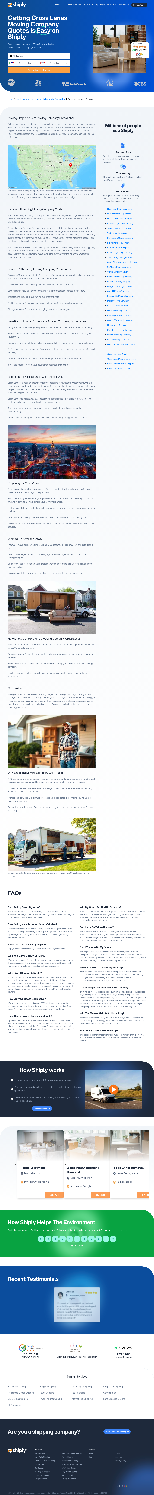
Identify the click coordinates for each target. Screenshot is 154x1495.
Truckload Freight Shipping (45, 1460)
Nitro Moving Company (117, 325)
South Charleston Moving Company (122, 262)
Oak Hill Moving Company (118, 291)
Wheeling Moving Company (119, 228)
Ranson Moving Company (118, 339)
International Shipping (82, 1398)
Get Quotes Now (42, 1108)
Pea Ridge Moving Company (119, 315)
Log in (102, 5)
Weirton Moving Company (118, 233)
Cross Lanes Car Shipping (118, 354)
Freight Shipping (48, 1386)
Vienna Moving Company (117, 271)
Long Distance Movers (114, 1398)
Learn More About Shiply (117, 1431)
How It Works (88, 5)
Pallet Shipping (47, 1392)
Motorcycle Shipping (18, 1398)
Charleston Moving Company (119, 213)
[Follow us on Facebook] (119, 1486)
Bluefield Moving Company (118, 281)
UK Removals (14, 1405)
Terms (118, 1453)
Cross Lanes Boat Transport (119, 368)
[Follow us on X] (117, 1486)
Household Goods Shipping (21, 1392)
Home (10, 99)
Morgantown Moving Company (120, 218)
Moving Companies (25, 99)
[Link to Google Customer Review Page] (31, 1348)
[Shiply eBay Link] (126, 1486)
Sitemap (119, 1457)
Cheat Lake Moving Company (119, 276)
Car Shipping (109, 1392)
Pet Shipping (39, 1464)
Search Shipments (74, 5)
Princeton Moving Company (119, 334)
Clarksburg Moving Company (119, 252)
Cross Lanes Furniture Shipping (120, 363)
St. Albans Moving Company (119, 267)
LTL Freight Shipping (81, 1386)
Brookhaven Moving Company (120, 329)
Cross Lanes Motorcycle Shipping (121, 358)
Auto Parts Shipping (42, 1457)
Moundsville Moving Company (120, 296)
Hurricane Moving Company (119, 310)
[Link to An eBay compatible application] (77, 1348)
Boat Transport (67, 1475)
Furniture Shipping (17, 1386)
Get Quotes (139, 5)
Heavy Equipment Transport (72, 1453)
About (91, 1453)
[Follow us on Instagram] (122, 1486)
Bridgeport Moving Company (119, 286)
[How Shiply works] (113, 1089)
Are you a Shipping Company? (118, 5)
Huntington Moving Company (119, 208)
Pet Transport (78, 1392)
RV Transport (40, 1453)
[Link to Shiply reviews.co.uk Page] (123, 1347)
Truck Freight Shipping (51, 1398)
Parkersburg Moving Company (120, 223)
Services (58, 5)
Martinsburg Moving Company (120, 237)
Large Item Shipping (113, 1386)
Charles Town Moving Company (121, 320)
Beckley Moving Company (118, 247)
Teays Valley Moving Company (120, 257)
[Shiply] (17, 4)
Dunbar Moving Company (118, 300)
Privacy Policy (121, 1460)
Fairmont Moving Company (118, 242)
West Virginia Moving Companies (51, 99)
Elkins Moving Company (117, 305)
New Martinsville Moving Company (122, 344)
